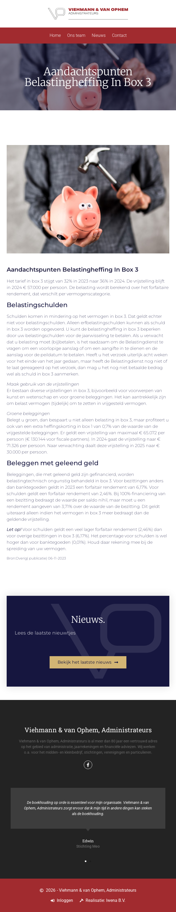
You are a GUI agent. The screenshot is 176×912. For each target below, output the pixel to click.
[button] (85, 861)
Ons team (76, 35)
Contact (119, 35)
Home (55, 35)
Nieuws (99, 35)
